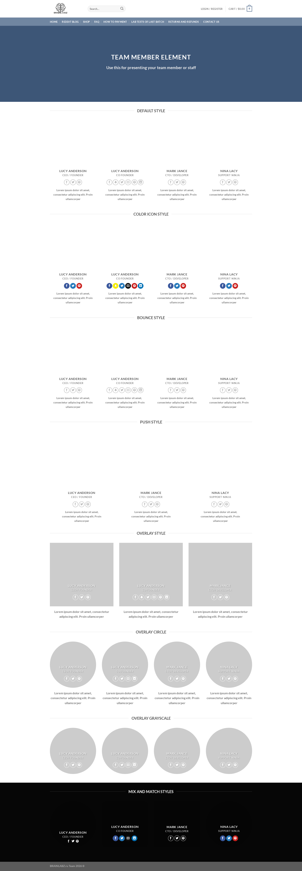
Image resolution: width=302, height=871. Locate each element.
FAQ (96, 21)
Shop (86, 21)
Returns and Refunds (183, 21)
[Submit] (122, 9)
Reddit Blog (70, 21)
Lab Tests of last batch (147, 21)
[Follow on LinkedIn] (140, 182)
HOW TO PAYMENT (115, 21)
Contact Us (211, 21)
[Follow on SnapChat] (115, 182)
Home (54, 21)
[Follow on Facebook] (67, 182)
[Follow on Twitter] (73, 182)
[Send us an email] (128, 182)
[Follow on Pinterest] (79, 182)
